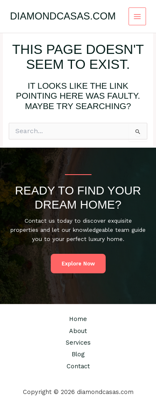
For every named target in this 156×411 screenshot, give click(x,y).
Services (78, 342)
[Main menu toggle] (137, 16)
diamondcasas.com (63, 16)
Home (78, 319)
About (78, 331)
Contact (78, 366)
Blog (78, 354)
